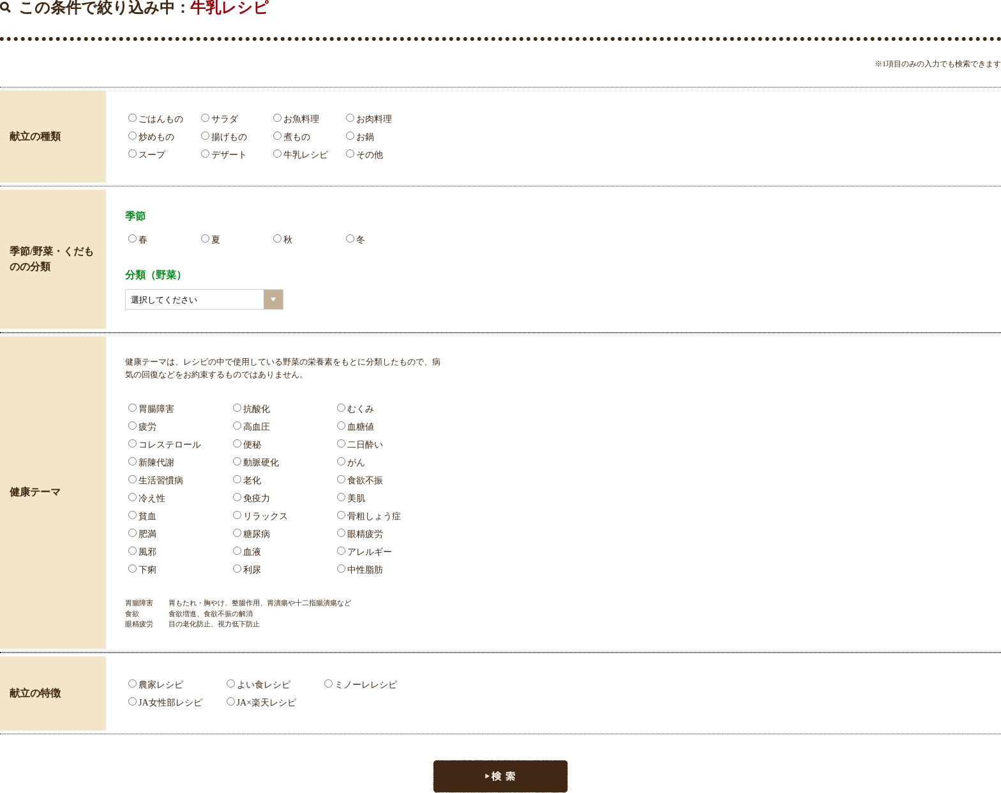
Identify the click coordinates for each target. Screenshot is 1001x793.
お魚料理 (296, 119)
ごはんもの (155, 119)
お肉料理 (369, 119)
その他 (364, 155)
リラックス (260, 516)
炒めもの (151, 137)
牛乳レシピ (300, 155)
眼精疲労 (360, 534)
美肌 (351, 498)
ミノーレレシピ (360, 685)
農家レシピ (155, 685)
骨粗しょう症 (369, 516)
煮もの (291, 137)
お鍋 (360, 137)
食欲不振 (360, 480)
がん (351, 462)
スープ (146, 155)
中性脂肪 (360, 570)
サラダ (219, 119)
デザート (224, 155)
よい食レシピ (258, 685)
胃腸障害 (151, 409)
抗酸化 (251, 409)
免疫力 (251, 498)
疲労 (142, 427)
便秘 (247, 444)
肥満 (142, 534)
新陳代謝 (151, 462)
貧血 (142, 516)
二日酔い (360, 444)
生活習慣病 (155, 480)
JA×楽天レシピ (261, 702)
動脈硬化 (256, 462)
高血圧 (251, 427)
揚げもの (224, 137)
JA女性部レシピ (165, 702)
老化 (247, 480)
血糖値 (355, 427)
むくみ (355, 409)
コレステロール (164, 444)
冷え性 (146, 498)
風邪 (142, 552)
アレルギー (364, 552)
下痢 (142, 570)
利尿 (247, 570)
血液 (247, 552)
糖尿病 (251, 534)
